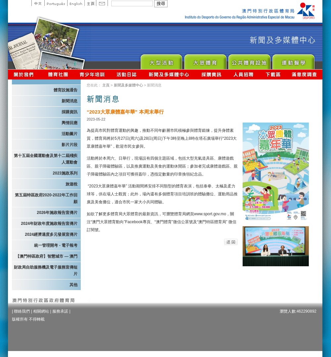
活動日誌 (127, 74)
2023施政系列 (65, 173)
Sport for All (205, 60)
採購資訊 (211, 74)
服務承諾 (60, 311)
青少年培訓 (92, 74)
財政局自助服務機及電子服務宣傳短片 (45, 270)
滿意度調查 (304, 74)
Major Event (161, 60)
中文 (37, 3)
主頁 (90, 3)
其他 (73, 284)
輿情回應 (69, 123)
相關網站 (41, 311)
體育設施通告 (65, 90)
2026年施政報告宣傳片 (57, 212)
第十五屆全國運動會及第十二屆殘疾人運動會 (45, 159)
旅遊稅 (71, 184)
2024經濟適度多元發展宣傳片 (51, 234)
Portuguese (55, 3)
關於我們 (25, 74)
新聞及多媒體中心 (169, 74)
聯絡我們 (22, 311)
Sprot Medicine (293, 60)
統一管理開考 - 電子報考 (55, 245)
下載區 (273, 74)
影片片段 (69, 144)
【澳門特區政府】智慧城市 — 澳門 (46, 256)
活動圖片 (69, 133)
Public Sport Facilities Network (249, 60)
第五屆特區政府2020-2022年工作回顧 (46, 198)
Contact (102, 3)
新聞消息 (69, 101)
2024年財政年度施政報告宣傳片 (49, 223)
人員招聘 (243, 74)
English (75, 3)
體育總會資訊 (57, 74)
